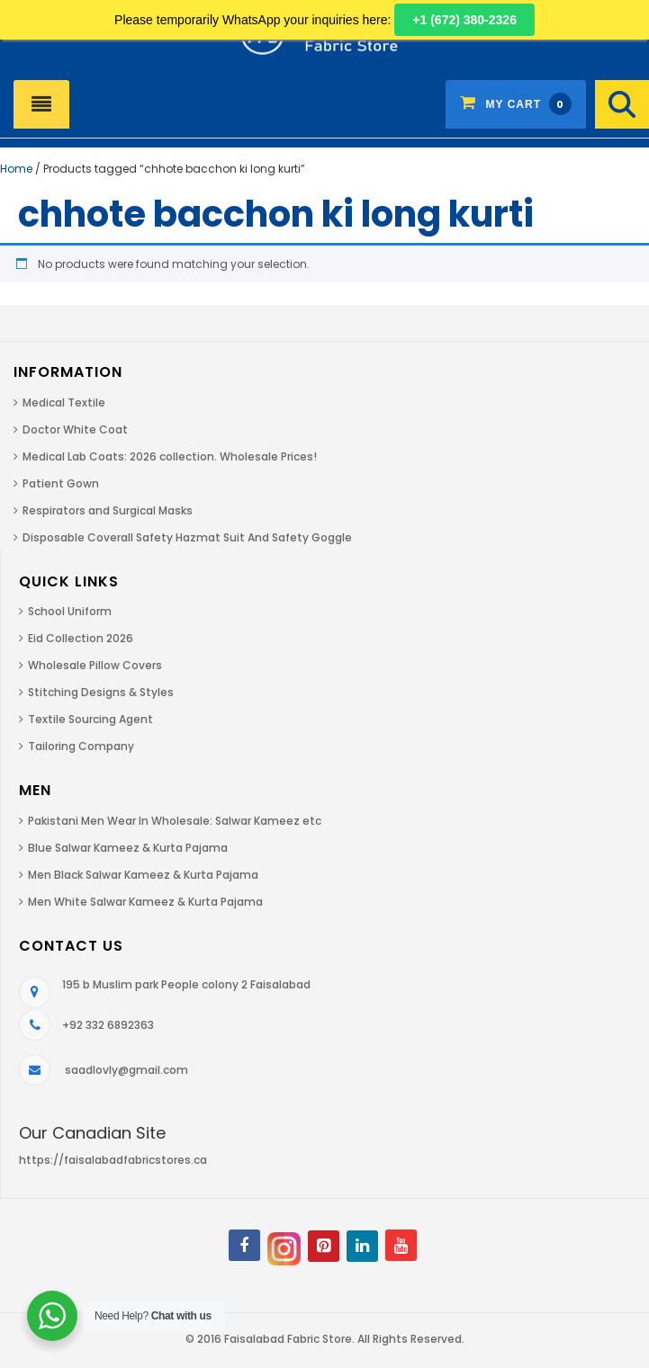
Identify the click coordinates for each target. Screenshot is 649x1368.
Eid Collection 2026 (80, 638)
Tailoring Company (81, 746)
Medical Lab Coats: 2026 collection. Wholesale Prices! (170, 456)
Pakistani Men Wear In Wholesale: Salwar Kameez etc (174, 820)
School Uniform (70, 611)
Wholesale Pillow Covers (95, 665)
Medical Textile (64, 402)
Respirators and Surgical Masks (108, 510)
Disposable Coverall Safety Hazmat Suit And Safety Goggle (187, 537)
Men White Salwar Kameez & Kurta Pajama (145, 901)
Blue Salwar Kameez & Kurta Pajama (128, 847)
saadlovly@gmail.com (126, 1069)
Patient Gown (61, 483)
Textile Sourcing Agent (90, 719)
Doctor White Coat (75, 429)
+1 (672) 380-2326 (464, 20)
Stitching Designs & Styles (101, 692)
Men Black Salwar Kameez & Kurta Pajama (143, 874)
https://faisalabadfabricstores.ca (113, 1159)
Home (16, 168)
